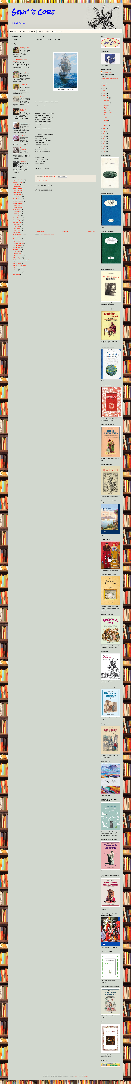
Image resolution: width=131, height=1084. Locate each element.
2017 (104, 138)
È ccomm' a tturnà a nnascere (111, 115)
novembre (106, 100)
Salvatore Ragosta (17, 258)
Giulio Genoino (17, 224)
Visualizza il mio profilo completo (109, 78)
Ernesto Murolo (17, 209)
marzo (106, 123)
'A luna (22, 96)
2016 (104, 141)
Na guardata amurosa (18, 234)
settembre (106, 103)
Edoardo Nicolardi (17, 199)
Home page (13, 31)
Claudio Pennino (44, 179)
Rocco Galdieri (17, 251)
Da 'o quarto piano (24, 47)
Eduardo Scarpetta (17, 203)
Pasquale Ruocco (17, 239)
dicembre (106, 98)
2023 (104, 93)
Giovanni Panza (17, 222)
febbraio (106, 125)
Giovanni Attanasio (18, 218)
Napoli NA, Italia (43, 180)
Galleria (40, 31)
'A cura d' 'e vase (108, 112)
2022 (104, 95)
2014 (104, 146)
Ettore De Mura (17, 211)
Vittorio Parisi (16, 274)
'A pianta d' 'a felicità (18, 180)
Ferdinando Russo (17, 213)
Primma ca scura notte (18, 243)
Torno (105, 117)
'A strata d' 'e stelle (17, 182)
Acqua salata (16, 184)
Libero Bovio (16, 226)
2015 (104, 143)
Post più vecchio (91, 231)
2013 (104, 148)
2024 (104, 90)
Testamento (23, 161)
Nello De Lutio (17, 236)
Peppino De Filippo (18, 241)
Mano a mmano (24, 123)
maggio (106, 120)
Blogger (86, 1076)
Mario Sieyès (16, 232)
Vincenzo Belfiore (17, 272)
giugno (106, 110)
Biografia (22, 31)
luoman (75, 1076)
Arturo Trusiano (17, 192)
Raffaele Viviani (17, 247)
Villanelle (15, 270)
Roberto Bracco (17, 249)
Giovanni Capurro (17, 220)
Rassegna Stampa (50, 31)
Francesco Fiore (17, 215)
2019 (104, 133)
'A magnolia (23, 135)
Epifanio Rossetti (17, 207)
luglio (105, 108)
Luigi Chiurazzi (17, 230)
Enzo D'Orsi (16, 205)
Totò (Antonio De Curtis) (19, 265)
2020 (104, 131)
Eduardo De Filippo (18, 201)
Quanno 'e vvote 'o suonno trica (25, 148)
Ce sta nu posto (24, 72)
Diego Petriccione (17, 196)
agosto (106, 105)
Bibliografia (31, 31)
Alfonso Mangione (17, 186)
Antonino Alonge (17, 190)
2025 (104, 88)
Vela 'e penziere (17, 267)
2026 (104, 85)
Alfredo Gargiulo (17, 188)
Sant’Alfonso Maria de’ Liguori (21, 260)
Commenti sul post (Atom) (47, 234)
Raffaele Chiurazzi (17, 245)
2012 (104, 151)
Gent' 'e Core (33, 12)
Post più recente (40, 231)
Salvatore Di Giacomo (18, 255)
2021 (104, 128)
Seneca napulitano (17, 263)
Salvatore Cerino (17, 253)
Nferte (60, 31)
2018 (104, 136)
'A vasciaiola (23, 84)
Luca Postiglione (17, 228)
